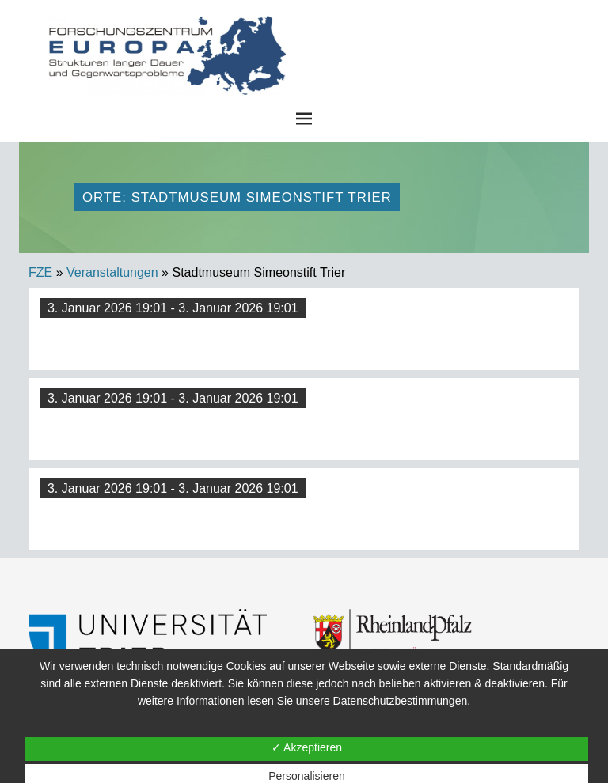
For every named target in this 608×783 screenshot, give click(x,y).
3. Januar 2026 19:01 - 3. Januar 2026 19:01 (173, 308)
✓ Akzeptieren (307, 747)
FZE (423, 31)
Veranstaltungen (112, 272)
